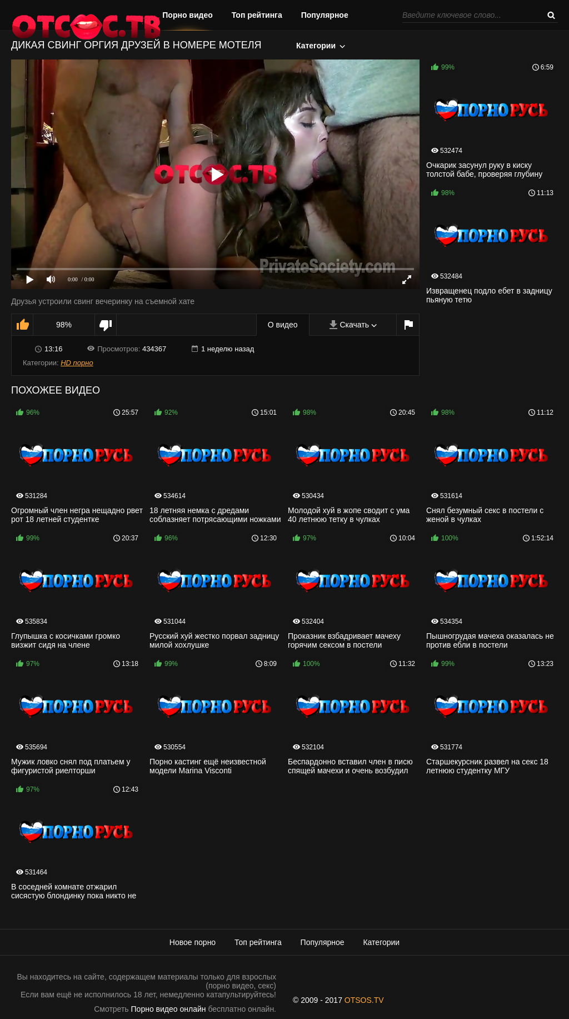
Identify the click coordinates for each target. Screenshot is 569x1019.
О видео (283, 324)
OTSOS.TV (364, 1000)
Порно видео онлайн (168, 1009)
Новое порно (192, 942)
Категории (316, 45)
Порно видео (187, 15)
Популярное (324, 15)
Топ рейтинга (257, 15)
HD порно (77, 363)
